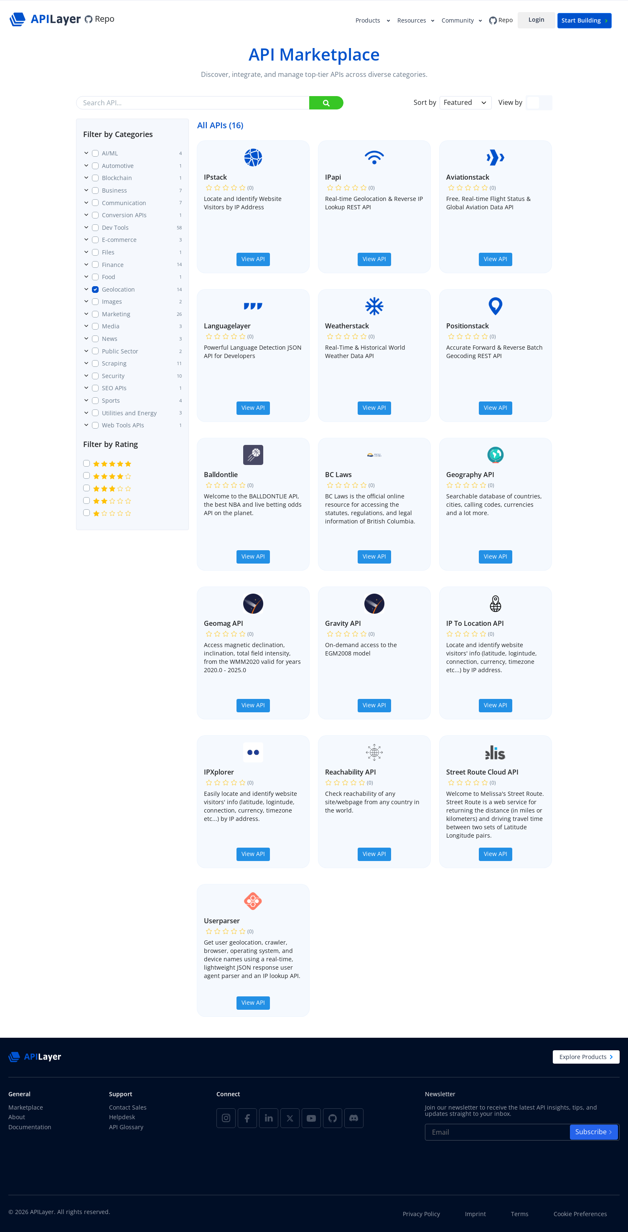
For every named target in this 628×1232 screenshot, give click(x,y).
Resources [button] (412, 20)
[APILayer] (46, 18)
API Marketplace (314, 54)
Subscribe (594, 1131)
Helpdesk (122, 1117)
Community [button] (458, 20)
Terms (520, 1214)
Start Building (585, 20)
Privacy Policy (421, 1214)
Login (536, 19)
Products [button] (370, 20)
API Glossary (126, 1127)
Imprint (475, 1214)
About (16, 1117)
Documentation (29, 1127)
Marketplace (25, 1107)
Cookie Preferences (580, 1214)
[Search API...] (209, 102)
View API (253, 259)
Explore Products (586, 1057)
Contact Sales (128, 1107)
